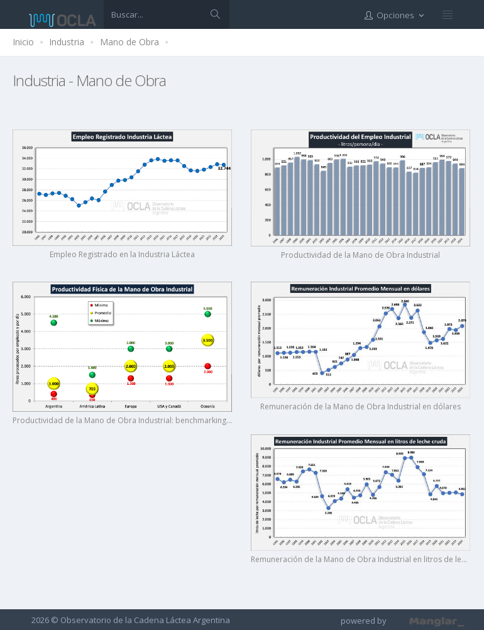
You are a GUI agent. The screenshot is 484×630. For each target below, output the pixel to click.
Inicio (23, 42)
